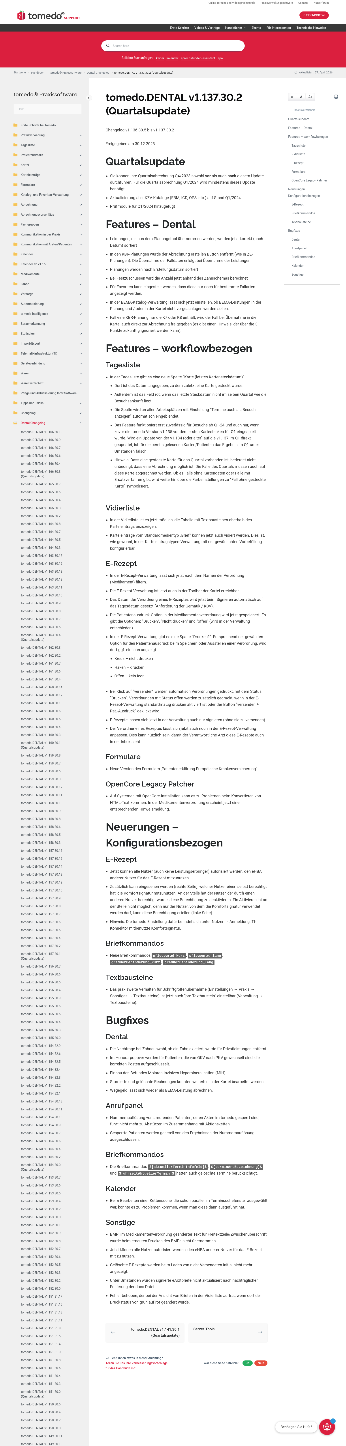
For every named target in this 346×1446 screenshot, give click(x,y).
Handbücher (236, 27)
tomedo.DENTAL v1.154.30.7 (41, 1133)
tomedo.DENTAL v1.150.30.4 (41, 1412)
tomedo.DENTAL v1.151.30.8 (41, 1360)
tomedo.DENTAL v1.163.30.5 (41, 627)
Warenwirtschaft (28, 383)
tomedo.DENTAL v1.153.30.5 (41, 1193)
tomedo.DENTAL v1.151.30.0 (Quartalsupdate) (41, 1394)
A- (292, 97)
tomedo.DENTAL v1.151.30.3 (41, 1384)
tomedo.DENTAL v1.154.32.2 (41, 1085)
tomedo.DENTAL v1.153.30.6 (41, 1185)
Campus (303, 2)
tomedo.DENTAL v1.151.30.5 (41, 1368)
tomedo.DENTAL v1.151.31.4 (41, 1344)
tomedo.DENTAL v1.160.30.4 (41, 727)
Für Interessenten (279, 28)
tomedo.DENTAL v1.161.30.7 (41, 663)
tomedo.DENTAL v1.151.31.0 (41, 1352)
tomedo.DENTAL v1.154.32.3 (41, 1077)
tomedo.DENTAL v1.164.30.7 (41, 532)
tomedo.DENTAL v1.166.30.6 (41, 456)
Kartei (21, 165)
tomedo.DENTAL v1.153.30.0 (41, 1217)
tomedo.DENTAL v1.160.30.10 (41, 703)
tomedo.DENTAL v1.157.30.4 (41, 938)
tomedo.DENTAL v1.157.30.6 (41, 922)
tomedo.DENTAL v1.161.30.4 (41, 679)
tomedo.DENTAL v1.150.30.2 (41, 1420)
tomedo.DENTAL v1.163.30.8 (41, 611)
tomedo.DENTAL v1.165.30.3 (41, 508)
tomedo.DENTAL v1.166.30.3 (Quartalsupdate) (41, 474)
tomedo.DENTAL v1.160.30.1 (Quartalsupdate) (41, 745)
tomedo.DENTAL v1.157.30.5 (41, 930)
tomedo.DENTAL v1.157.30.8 (41, 906)
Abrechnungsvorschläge (33, 214)
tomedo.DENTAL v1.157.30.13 (41, 874)
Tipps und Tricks (28, 403)
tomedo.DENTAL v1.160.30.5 (41, 719)
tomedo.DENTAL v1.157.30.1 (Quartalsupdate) (41, 956)
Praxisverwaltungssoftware (277, 2)
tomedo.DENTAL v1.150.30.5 (41, 1404)
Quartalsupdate (298, 119)
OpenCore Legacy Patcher (309, 180)
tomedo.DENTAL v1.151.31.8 (41, 1328)
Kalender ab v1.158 (30, 264)
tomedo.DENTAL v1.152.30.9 (41, 1233)
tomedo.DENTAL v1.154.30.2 (41, 1157)
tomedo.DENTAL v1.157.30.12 (41, 882)
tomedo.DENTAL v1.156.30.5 (41, 982)
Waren (21, 373)
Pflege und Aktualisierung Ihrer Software (45, 393)
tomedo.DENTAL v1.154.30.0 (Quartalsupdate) (41, 1167)
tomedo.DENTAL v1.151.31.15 (41, 1304)
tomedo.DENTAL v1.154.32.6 (41, 1054)
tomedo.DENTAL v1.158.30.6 (41, 827)
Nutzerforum (321, 2)
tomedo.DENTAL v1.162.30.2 (41, 655)
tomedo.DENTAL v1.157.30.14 (41, 866)
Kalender (23, 254)
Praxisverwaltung (29, 135)
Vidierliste (298, 154)
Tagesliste (24, 145)
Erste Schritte (179, 28)
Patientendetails (28, 155)
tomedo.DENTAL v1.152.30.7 (41, 1249)
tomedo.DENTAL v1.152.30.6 (41, 1257)
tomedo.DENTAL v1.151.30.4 (41, 1376)
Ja (247, 1362)
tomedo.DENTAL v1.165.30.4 (41, 500)
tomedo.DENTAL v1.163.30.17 (41, 555)
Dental (295, 239)
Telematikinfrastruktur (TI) (35, 353)
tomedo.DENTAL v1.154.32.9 (41, 1046)
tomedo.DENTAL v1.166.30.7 (41, 448)
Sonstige (297, 274)
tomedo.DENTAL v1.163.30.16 (41, 563)
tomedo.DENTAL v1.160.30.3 (41, 735)
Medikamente (26, 274)
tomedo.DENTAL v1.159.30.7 (41, 763)
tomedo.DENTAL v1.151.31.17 (41, 1296)
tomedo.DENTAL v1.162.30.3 (41, 647)
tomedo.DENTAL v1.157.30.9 (41, 898)
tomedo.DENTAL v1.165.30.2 (41, 516)
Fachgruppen (26, 224)
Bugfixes (294, 230)
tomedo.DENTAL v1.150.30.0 (41, 1428)
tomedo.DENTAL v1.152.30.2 (41, 1280)
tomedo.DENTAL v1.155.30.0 (41, 1038)
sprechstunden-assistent (198, 58)
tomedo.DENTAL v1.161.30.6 (41, 671)
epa (220, 58)
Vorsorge (23, 294)
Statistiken (24, 333)
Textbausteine (301, 222)
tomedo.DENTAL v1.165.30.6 (41, 492)
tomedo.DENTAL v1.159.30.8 (41, 755)
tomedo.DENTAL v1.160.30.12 (41, 695)
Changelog (24, 413)
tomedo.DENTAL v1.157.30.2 (41, 946)
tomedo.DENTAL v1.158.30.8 (41, 819)
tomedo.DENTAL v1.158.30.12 (41, 787)
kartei (160, 58)
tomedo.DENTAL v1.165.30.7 (41, 484)
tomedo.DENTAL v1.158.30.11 (41, 795)
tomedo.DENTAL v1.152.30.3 (41, 1272)
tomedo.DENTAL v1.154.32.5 (41, 1061)
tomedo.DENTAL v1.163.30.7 (41, 619)
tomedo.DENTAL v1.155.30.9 (41, 998)
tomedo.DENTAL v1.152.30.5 (41, 1265)
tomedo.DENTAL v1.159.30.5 (41, 771)
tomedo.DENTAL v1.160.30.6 (41, 711)
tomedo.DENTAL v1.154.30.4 (41, 1149)
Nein (261, 1362)
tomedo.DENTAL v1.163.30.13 (41, 571)
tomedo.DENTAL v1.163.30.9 (41, 603)
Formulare (24, 185)
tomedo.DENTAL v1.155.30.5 (41, 1014)
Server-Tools (203, 1328)
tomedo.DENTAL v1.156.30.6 (41, 974)
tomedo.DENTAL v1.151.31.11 (41, 1320)
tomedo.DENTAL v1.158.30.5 (41, 835)
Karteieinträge (26, 175)
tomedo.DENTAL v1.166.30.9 (41, 440)
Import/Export (26, 343)
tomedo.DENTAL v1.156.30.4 (41, 990)
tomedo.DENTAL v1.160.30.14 (41, 687)
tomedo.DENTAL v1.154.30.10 (41, 1117)
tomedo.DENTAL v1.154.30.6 (41, 1141)
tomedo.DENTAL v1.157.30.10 (41, 890)
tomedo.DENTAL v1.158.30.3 (41, 842)
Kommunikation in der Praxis (36, 234)
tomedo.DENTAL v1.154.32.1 (41, 1093)
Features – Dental (300, 128)
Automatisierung (28, 304)
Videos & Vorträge (207, 28)
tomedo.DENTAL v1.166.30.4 (41, 463)
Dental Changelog (29, 423)
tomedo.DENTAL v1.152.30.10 (41, 1225)
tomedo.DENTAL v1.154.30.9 (41, 1125)
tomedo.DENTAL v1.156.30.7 (41, 966)
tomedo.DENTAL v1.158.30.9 (41, 811)
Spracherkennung (29, 323)
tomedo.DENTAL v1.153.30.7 (41, 1177)
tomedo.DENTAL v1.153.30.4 (41, 1201)
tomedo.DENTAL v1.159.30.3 (41, 779)
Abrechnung (25, 204)
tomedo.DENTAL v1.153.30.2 (41, 1209)
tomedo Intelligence (30, 314)
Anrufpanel (299, 248)
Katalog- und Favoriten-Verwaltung (41, 194)
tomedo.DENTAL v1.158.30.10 (41, 803)
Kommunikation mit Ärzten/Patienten (42, 244)
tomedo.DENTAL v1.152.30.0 (41, 1288)
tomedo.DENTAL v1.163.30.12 (41, 579)
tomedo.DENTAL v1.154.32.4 (41, 1069)
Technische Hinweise (311, 28)
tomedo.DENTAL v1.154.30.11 (41, 1109)
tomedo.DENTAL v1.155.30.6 (41, 1006)
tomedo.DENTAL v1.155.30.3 (41, 1030)
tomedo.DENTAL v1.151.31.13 (41, 1312)
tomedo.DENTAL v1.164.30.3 (41, 547)
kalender (172, 58)
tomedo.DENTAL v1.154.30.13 (41, 1101)
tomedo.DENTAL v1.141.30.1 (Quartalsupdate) (155, 1331)
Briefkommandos (303, 213)
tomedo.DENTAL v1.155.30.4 (41, 1022)
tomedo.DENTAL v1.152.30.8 (41, 1241)
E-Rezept (297, 163)
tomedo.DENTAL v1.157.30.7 (41, 914)
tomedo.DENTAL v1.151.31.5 (41, 1336)
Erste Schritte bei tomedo (34, 125)
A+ (310, 97)
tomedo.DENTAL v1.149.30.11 (41, 1436)
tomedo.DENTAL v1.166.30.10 (41, 432)
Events (256, 28)
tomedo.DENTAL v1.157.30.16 (41, 850)
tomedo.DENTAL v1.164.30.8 (41, 524)
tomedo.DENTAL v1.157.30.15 (41, 858)
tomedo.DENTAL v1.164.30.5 (41, 540)
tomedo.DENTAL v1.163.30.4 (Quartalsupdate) (41, 637)
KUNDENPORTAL (314, 15)
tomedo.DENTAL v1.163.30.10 (41, 595)
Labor (21, 284)
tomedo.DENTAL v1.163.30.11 (41, 587)
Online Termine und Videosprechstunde (232, 2)
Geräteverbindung (29, 363)
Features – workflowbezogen (308, 136)
